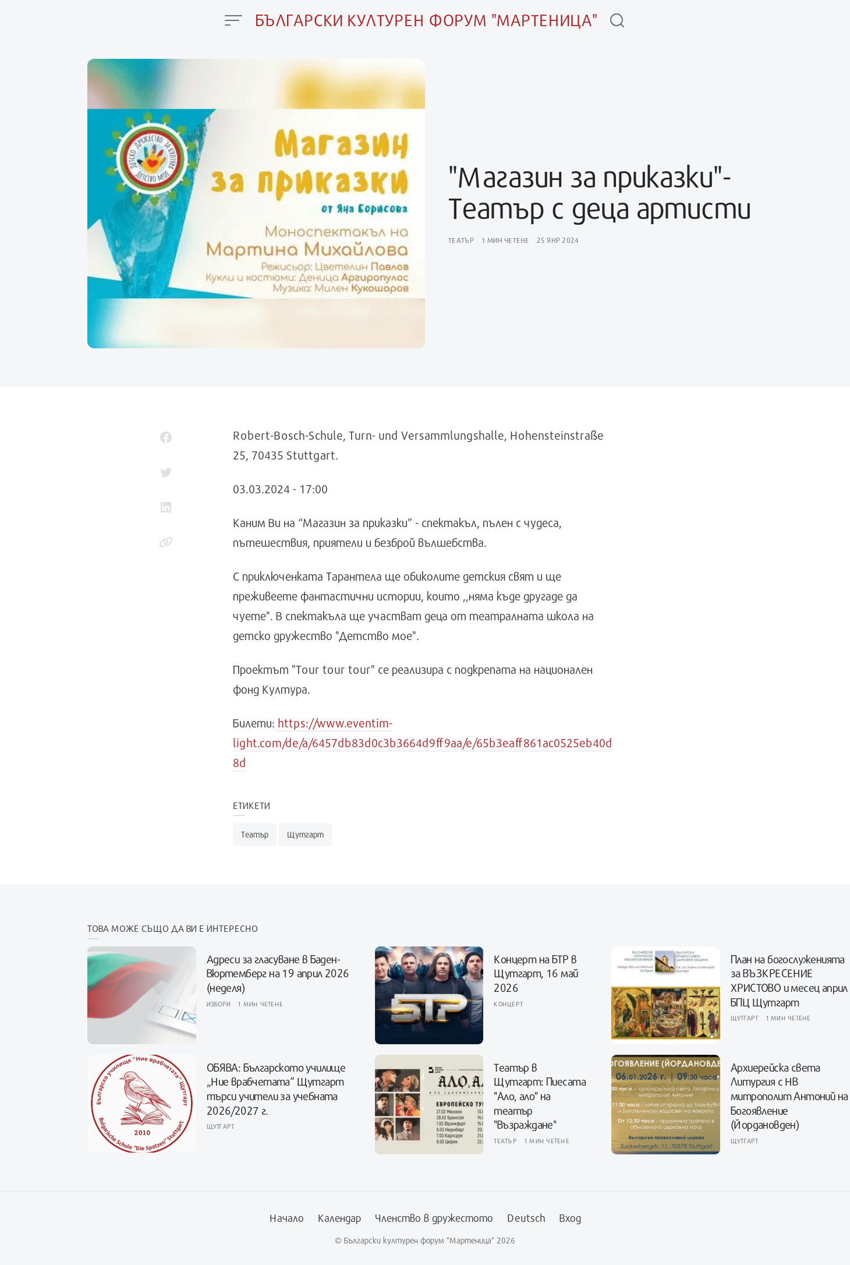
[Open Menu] (233, 20)
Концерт (508, 1004)
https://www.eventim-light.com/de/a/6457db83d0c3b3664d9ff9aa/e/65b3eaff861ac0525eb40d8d (422, 742)
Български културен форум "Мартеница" (426, 20)
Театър (461, 240)
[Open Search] (617, 20)
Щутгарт (305, 834)
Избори (219, 1004)
